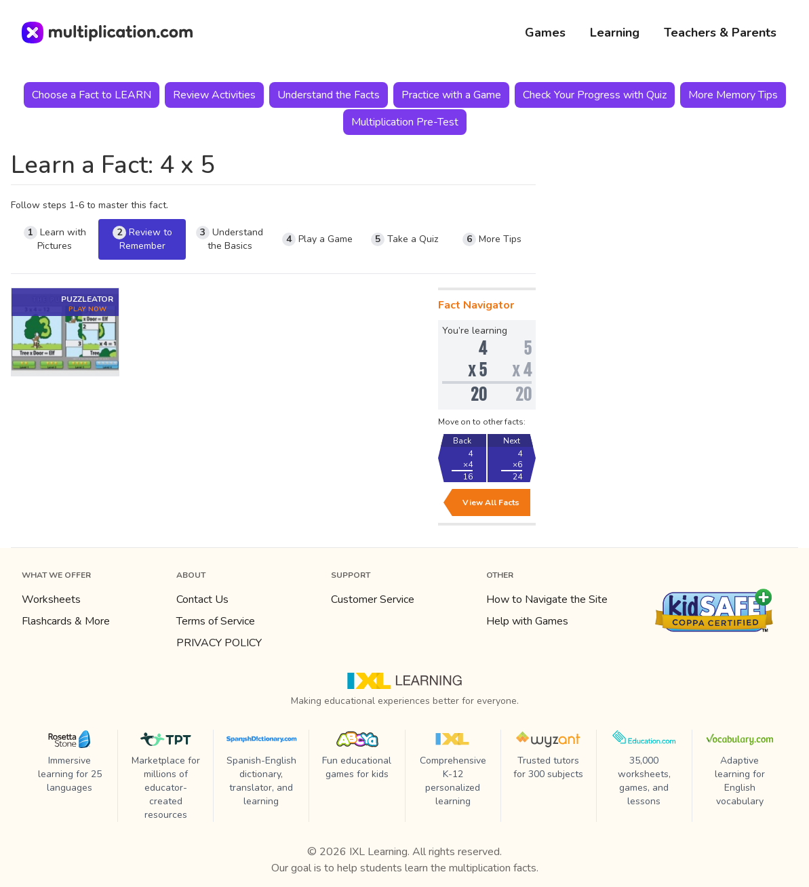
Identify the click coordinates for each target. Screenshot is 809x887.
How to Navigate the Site (547, 599)
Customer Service (372, 599)
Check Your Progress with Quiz (595, 94)
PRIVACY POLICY (219, 642)
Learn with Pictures (55, 239)
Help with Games (527, 621)
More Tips (491, 239)
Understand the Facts (328, 94)
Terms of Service (215, 621)
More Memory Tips (733, 94)
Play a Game (317, 239)
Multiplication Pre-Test (404, 122)
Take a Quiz (404, 239)
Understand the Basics (229, 239)
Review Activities (214, 94)
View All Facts (490, 502)
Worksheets (51, 599)
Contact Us (202, 599)
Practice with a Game (451, 94)
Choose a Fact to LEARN (91, 94)
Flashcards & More (66, 621)
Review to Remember (142, 239)
